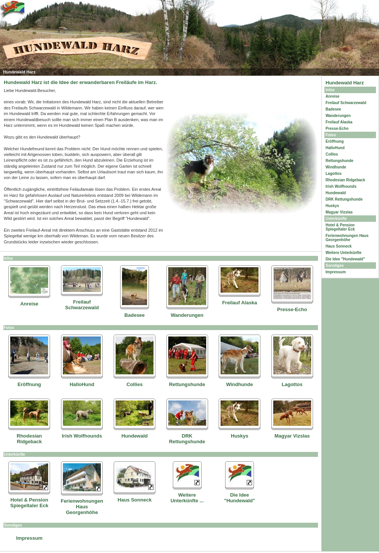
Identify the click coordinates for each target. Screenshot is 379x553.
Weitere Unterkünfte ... (187, 497)
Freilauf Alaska (239, 302)
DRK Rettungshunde (187, 438)
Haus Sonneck (134, 500)
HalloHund (82, 384)
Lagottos (292, 384)
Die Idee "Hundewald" (239, 497)
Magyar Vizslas (292, 436)
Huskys (239, 436)
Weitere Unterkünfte (344, 253)
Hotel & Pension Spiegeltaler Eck (29, 502)
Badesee (134, 315)
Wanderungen (187, 315)
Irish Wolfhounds (82, 436)
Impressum (29, 538)
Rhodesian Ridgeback (29, 438)
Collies (135, 384)
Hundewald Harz (345, 83)
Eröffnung (29, 384)
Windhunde (239, 384)
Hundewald (134, 436)
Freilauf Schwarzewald (82, 304)
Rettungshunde (187, 384)
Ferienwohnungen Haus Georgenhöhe (82, 506)
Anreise (29, 304)
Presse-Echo (292, 309)
